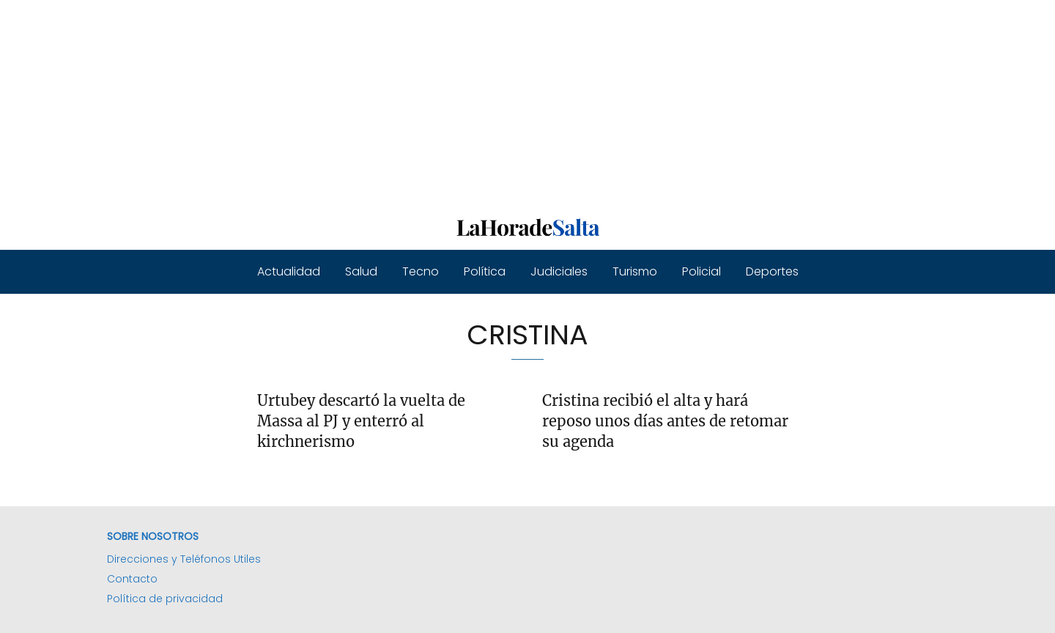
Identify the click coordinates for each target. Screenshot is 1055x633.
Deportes (772, 271)
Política (485, 271)
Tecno (420, 271)
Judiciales (559, 271)
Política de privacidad (165, 598)
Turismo (634, 271)
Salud (361, 271)
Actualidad (288, 271)
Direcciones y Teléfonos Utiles (184, 559)
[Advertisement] (439, 102)
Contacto (132, 578)
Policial (701, 271)
